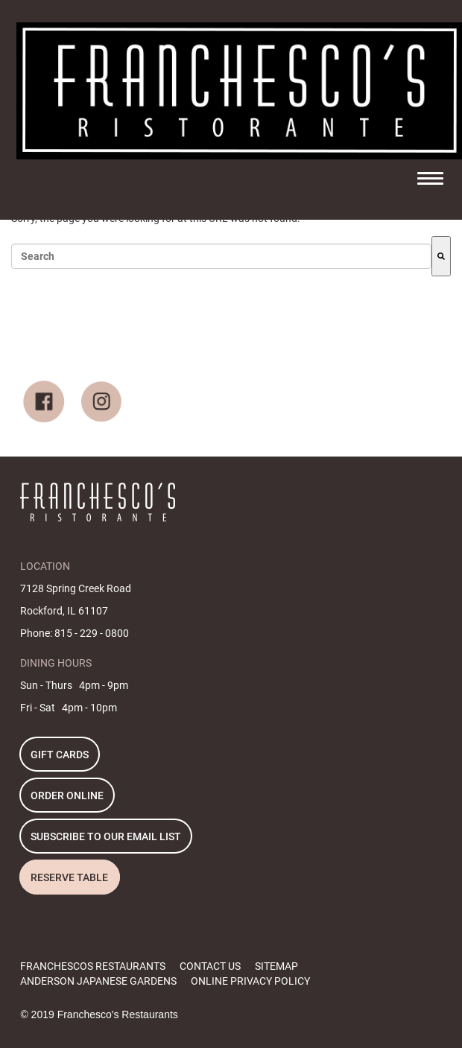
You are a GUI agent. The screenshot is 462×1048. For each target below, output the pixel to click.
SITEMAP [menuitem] (276, 966)
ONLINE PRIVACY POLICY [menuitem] (250, 981)
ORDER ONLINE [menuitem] (67, 795)
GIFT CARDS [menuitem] (60, 754)
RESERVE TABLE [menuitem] (69, 877)
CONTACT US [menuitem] (210, 966)
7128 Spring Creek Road (75, 588)
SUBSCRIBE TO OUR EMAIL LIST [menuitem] (106, 836)
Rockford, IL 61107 (64, 611)
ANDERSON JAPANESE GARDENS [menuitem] (98, 981)
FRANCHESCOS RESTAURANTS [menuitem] (92, 966)
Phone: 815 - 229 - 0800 (74, 633)
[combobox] (221, 256)
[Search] (441, 256)
